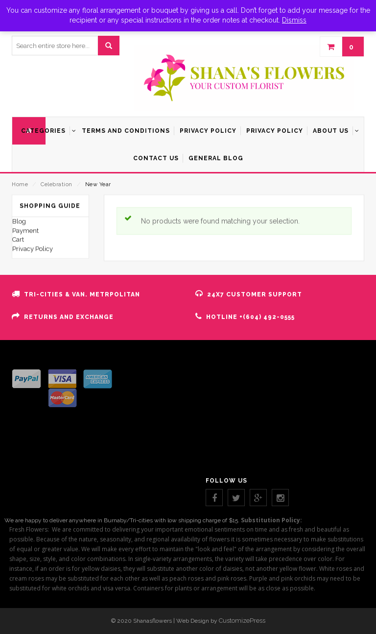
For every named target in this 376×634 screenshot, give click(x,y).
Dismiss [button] (294, 20)
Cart (18, 337)
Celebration (56, 184)
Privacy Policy (32, 347)
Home (20, 184)
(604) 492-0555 (269, 317)
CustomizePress (242, 620)
